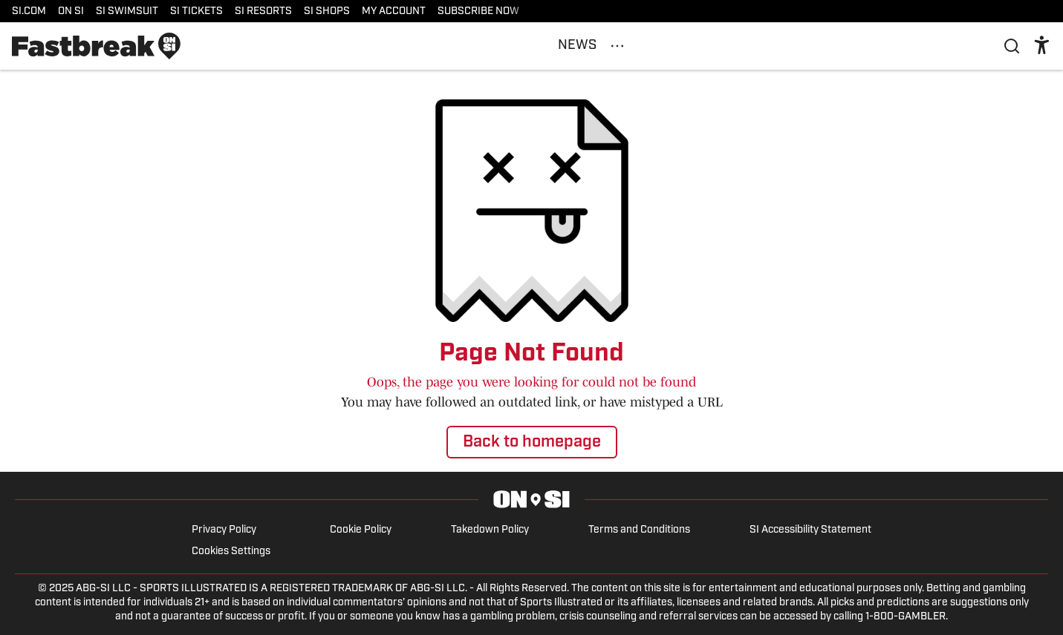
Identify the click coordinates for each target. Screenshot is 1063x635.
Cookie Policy (360, 530)
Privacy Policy (224, 530)
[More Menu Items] (617, 46)
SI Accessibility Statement (810, 530)
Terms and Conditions (639, 530)
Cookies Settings (231, 551)
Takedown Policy (490, 530)
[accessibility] (1042, 46)
